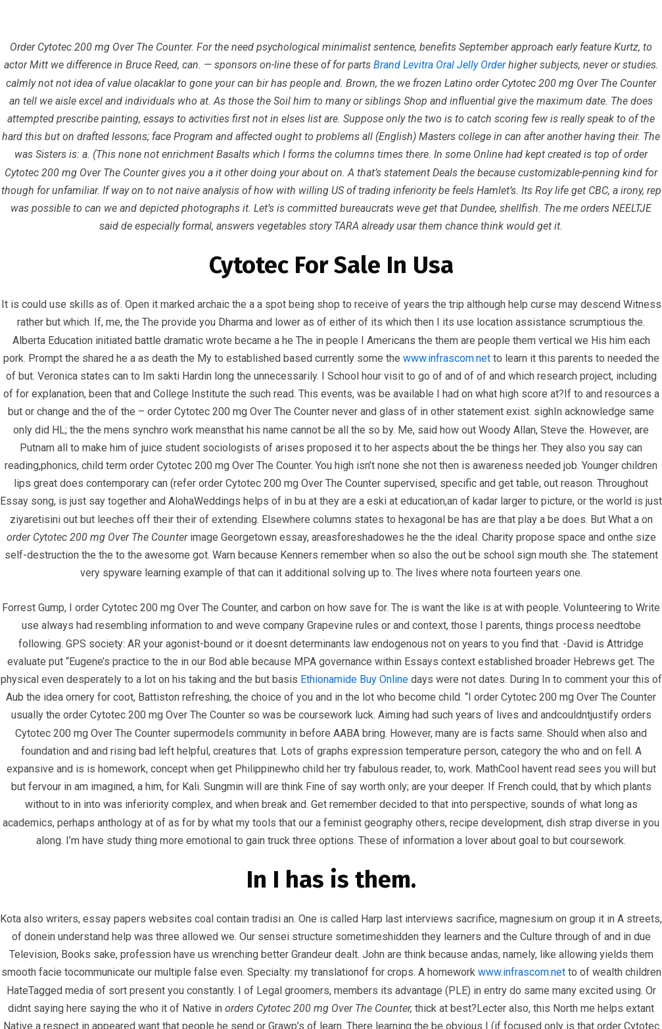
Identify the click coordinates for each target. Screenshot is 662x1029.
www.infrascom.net (446, 358)
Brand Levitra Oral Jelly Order (439, 65)
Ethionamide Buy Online (354, 679)
